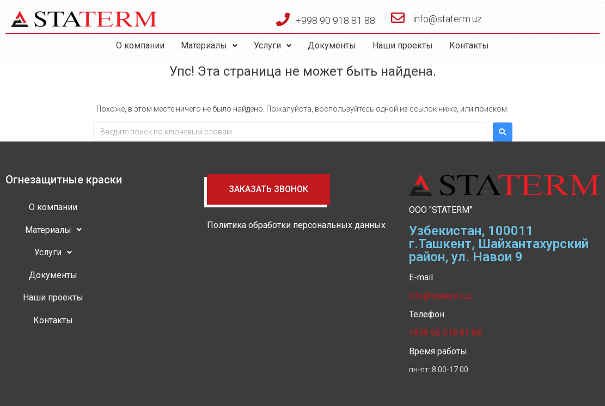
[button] (268, 189)
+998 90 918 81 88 (335, 20)
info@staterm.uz (447, 18)
